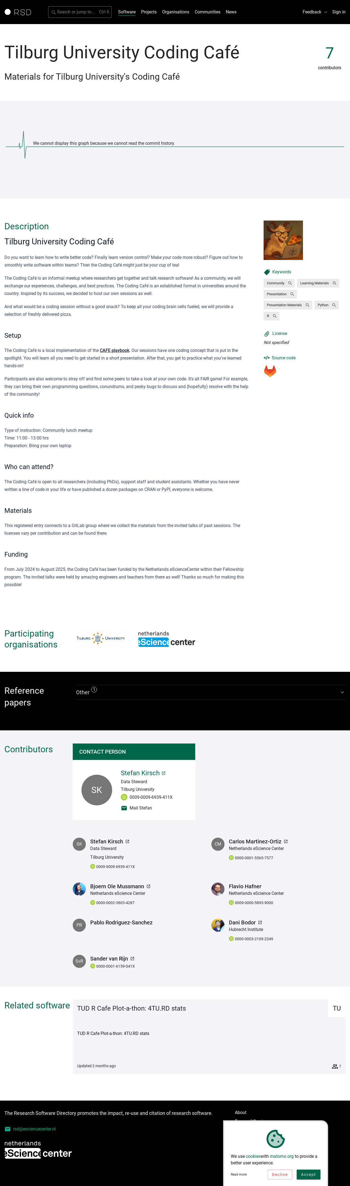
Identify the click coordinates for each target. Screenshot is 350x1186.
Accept (308, 1176)
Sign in (339, 12)
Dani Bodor (245, 922)
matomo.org (282, 1157)
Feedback (315, 12)
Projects (149, 12)
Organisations (175, 12)
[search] (80, 12)
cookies (253, 1157)
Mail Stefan (136, 808)
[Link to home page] (19, 12)
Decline (280, 1176)
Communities (207, 12)
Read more (239, 1176)
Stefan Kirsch (143, 773)
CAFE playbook (114, 350)
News (231, 12)
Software (127, 12)
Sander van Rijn (112, 958)
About (240, 1112)
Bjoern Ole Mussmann (120, 886)
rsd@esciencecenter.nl (30, 1129)
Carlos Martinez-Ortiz (258, 841)
